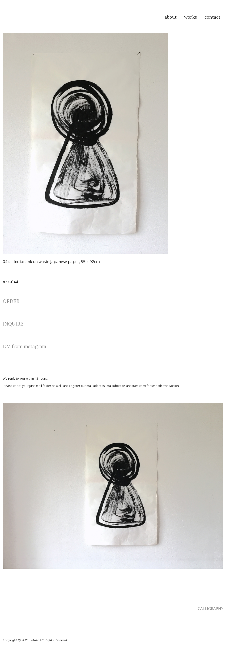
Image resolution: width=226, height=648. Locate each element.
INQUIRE (13, 324)
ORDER (11, 301)
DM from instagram (24, 346)
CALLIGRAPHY (210, 608)
